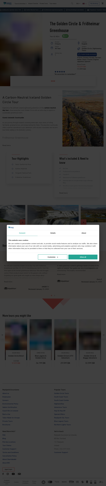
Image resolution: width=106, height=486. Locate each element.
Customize (53, 257)
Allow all (83, 257)
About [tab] (84, 233)
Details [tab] (53, 233)
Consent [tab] (22, 233)
